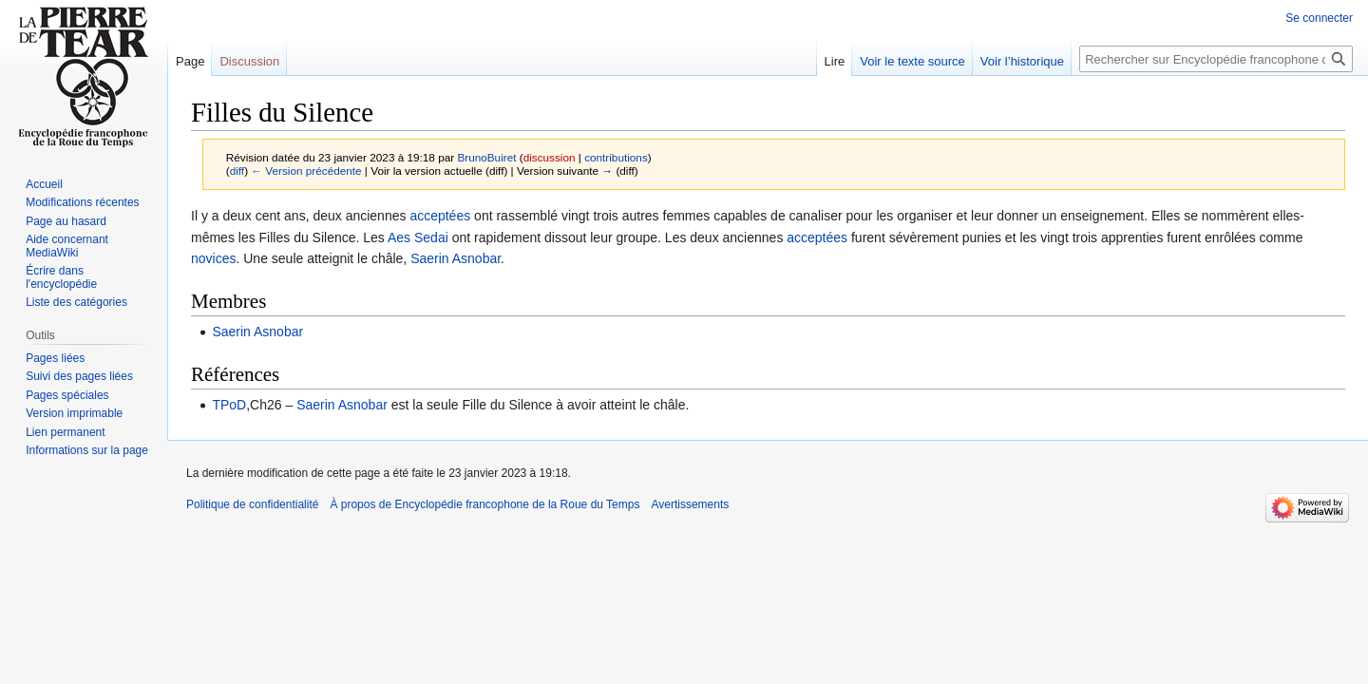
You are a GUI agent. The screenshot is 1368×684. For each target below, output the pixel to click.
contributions (616, 157)
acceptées (439, 215)
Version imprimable (74, 413)
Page (190, 61)
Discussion (249, 61)
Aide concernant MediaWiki (67, 246)
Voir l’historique (1022, 61)
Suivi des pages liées (79, 376)
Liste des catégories (76, 302)
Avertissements (690, 504)
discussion (549, 157)
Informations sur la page (87, 450)
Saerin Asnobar (455, 258)
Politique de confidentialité (252, 504)
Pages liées (55, 358)
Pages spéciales (67, 395)
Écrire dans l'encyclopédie (61, 277)
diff (237, 170)
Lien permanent (65, 432)
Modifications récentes (82, 202)
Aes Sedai (418, 237)
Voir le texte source (912, 61)
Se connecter (1319, 18)
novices (213, 258)
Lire (835, 61)
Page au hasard (66, 221)
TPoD (229, 404)
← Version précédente (306, 170)
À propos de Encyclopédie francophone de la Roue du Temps (484, 504)
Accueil (44, 184)
